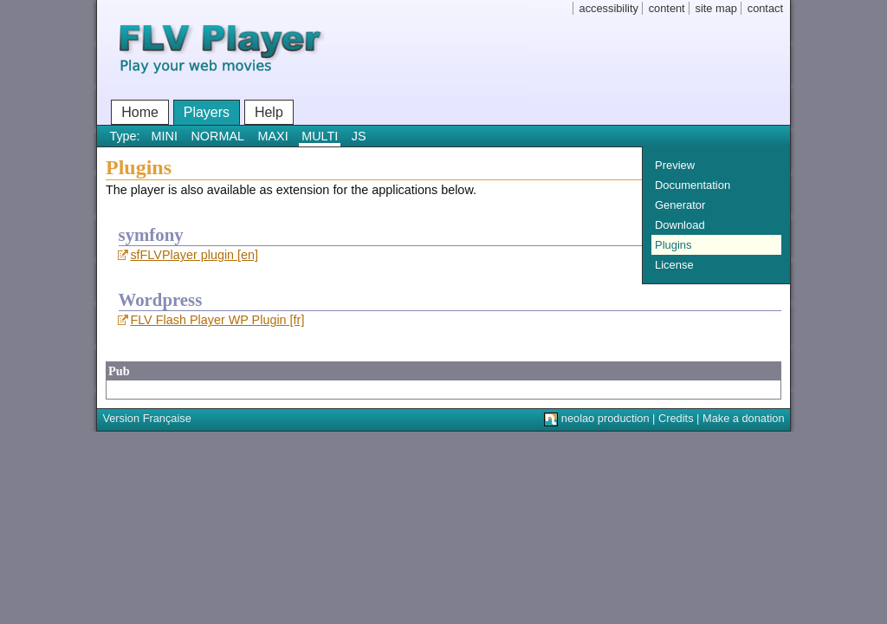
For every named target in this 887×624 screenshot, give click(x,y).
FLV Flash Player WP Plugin (208, 320)
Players (207, 112)
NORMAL (217, 136)
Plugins (673, 244)
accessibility (608, 8)
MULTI (319, 136)
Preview (675, 165)
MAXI (273, 136)
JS (359, 136)
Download (680, 224)
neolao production (605, 418)
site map (716, 8)
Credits (676, 418)
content (667, 8)
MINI (165, 136)
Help (269, 112)
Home (140, 112)
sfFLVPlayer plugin (182, 255)
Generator (680, 204)
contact (765, 8)
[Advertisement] (422, 388)
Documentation (692, 185)
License (674, 264)
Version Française (146, 418)
